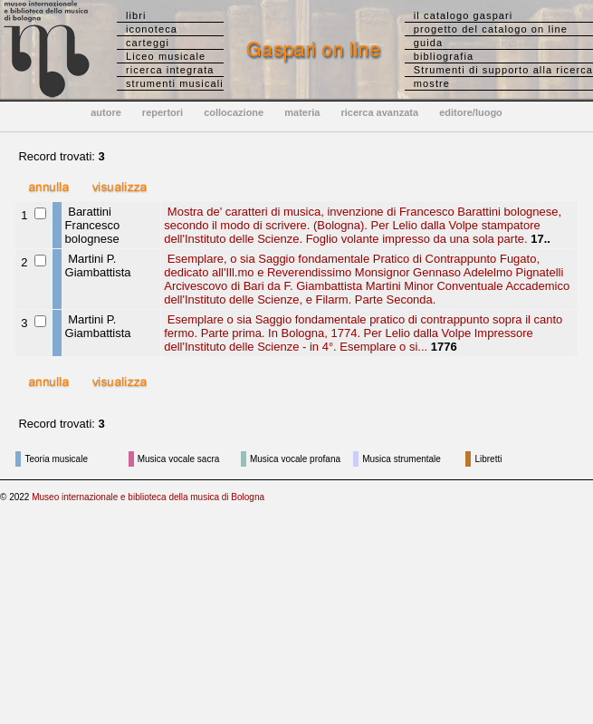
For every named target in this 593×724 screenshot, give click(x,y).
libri (136, 15)
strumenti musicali (175, 83)
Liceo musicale (166, 56)
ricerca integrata (170, 69)
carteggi (147, 42)
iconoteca (151, 29)
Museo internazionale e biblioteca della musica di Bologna (148, 497)
